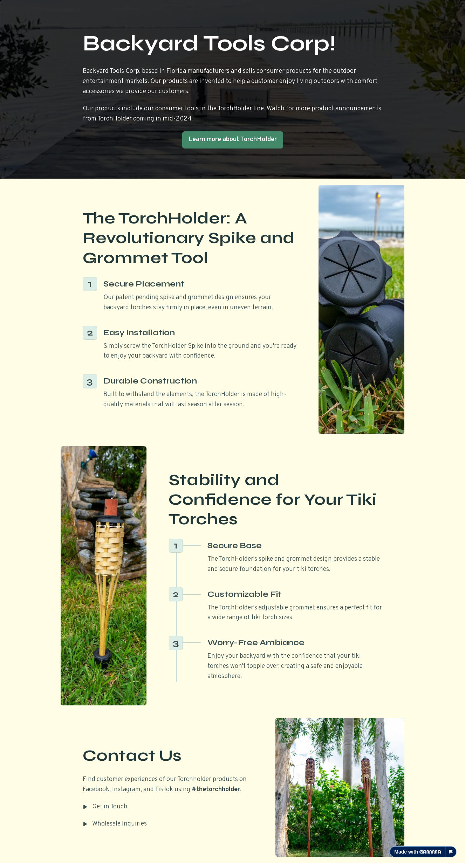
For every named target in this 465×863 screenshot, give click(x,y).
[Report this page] (451, 851)
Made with (417, 852)
